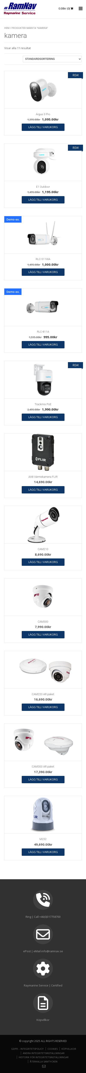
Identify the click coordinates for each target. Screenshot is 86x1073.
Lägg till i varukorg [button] (43, 127)
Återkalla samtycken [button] (43, 1061)
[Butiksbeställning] (52, 59)
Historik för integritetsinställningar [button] (44, 1057)
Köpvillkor (68, 1048)
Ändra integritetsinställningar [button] (43, 1053)
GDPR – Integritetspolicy (27, 1048)
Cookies (53, 1048)
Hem (6, 27)
